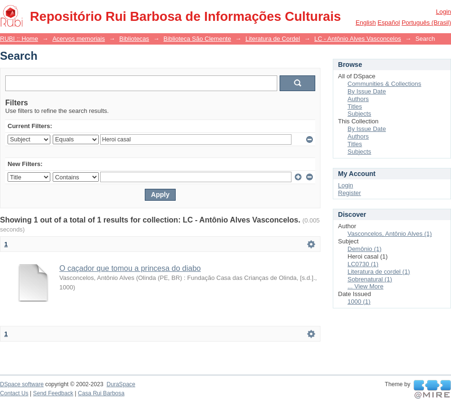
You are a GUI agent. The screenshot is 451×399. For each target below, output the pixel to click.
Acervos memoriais (78, 38)
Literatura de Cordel (272, 38)
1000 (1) (359, 301)
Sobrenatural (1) (370, 279)
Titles (355, 106)
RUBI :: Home (19, 38)
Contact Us (14, 393)
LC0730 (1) (363, 264)
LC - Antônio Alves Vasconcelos (357, 38)
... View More (366, 286)
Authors (358, 98)
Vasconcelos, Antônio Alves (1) (390, 233)
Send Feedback (53, 393)
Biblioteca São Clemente (197, 38)
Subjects (359, 113)
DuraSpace (120, 384)
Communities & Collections (384, 83)
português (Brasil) (426, 22)
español (388, 22)
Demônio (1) (365, 248)
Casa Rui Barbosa (101, 393)
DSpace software (22, 384)
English (366, 22)
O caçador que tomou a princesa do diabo (130, 268)
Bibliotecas (134, 38)
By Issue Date (367, 91)
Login (443, 11)
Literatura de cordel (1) (379, 271)
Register (349, 192)
